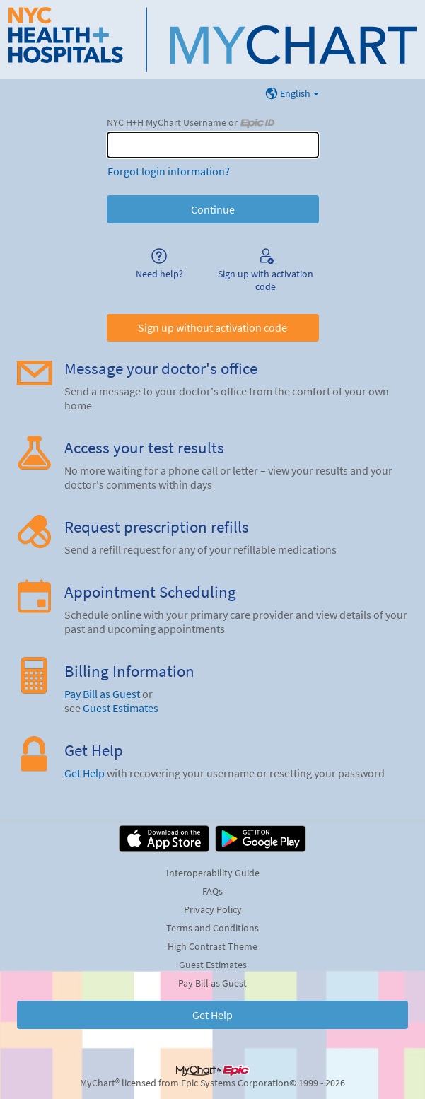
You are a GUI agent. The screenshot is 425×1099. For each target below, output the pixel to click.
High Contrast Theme (212, 946)
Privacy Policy (213, 909)
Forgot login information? (168, 171)
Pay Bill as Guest (102, 694)
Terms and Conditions (212, 927)
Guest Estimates (120, 708)
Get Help (84, 773)
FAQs (212, 891)
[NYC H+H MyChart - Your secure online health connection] (212, 40)
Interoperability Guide (213, 872)
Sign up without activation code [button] (212, 327)
